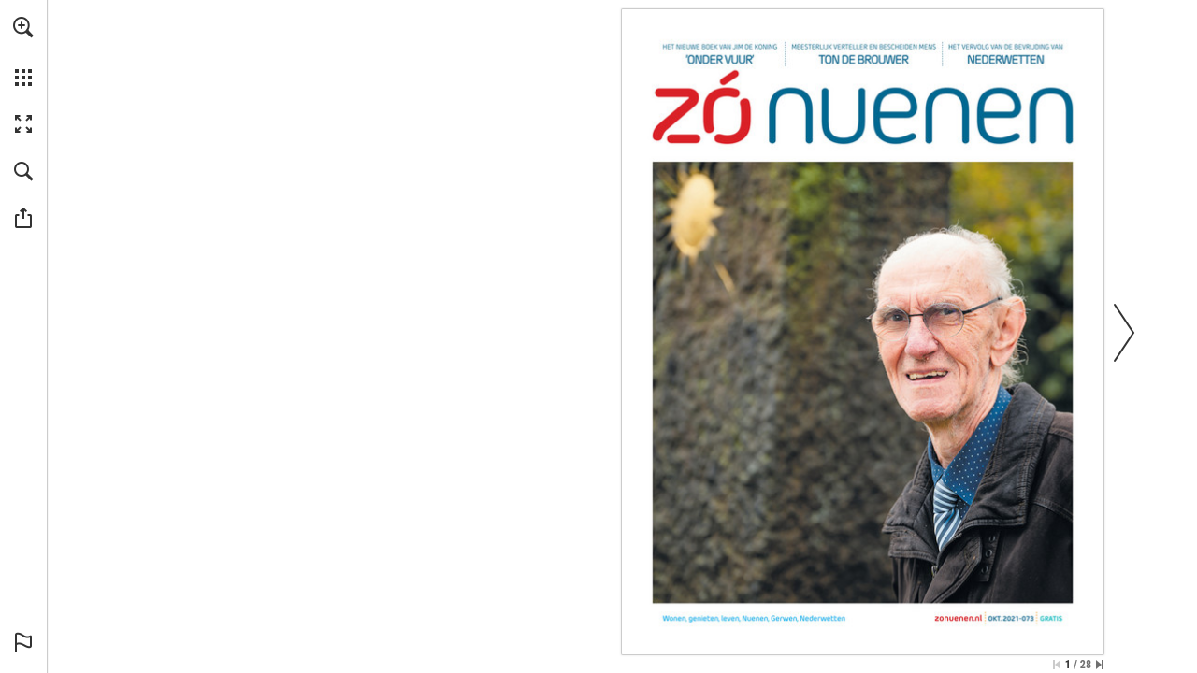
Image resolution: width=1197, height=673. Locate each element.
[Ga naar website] (958, 618)
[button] (23, 27)
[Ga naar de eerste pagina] (1056, 664)
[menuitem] (23, 51)
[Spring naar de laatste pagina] (1099, 664)
